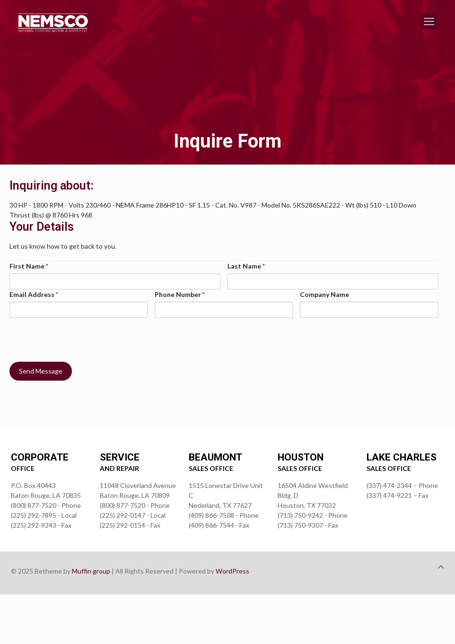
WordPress (232, 571)
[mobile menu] (429, 21)
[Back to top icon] (441, 567)
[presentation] (81, 336)
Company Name (324, 294)
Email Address (33, 294)
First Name (28, 266)
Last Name (246, 266)
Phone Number (180, 294)
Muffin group (91, 571)
